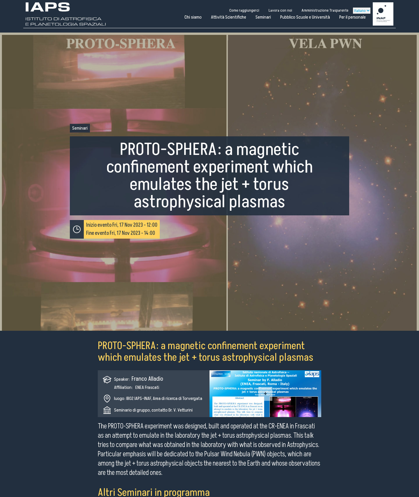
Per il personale (352, 17)
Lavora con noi (280, 10)
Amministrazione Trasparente (324, 10)
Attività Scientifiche (228, 17)
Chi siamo (193, 17)
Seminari (263, 17)
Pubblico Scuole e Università (305, 17)
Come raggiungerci (244, 10)
